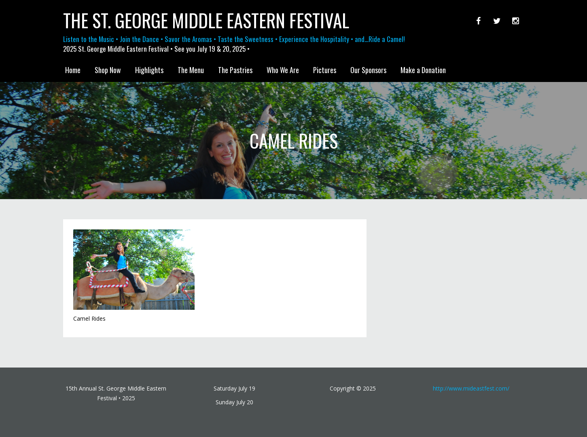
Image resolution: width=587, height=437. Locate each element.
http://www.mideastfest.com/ (471, 388)
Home (73, 70)
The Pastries (235, 70)
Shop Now (108, 70)
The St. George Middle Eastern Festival (206, 20)
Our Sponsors (368, 70)
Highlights (149, 70)
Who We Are (283, 70)
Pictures (324, 70)
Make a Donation (423, 70)
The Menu (191, 70)
